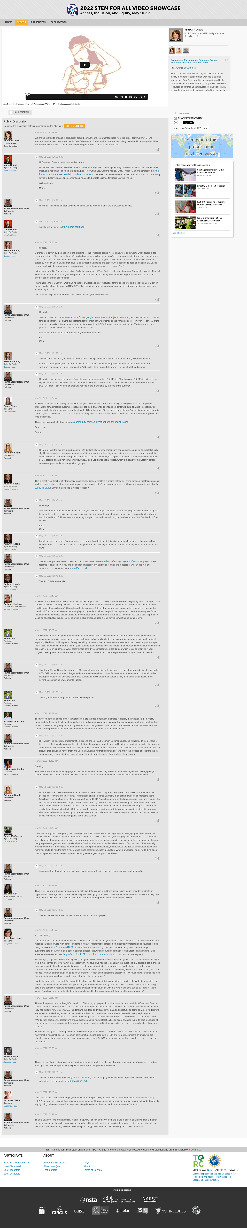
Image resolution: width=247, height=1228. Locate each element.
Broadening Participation (70, 104)
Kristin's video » (10, 256)
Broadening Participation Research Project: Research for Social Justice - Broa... (194, 61)
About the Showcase (54, 1162)
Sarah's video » (10, 412)
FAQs (86, 1162)
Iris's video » (9, 899)
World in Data (42, 487)
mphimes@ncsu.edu (73, 227)
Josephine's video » (12, 944)
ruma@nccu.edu (79, 568)
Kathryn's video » (11, 489)
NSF (226, 1170)
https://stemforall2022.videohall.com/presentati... (89, 954)
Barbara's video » (11, 609)
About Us (88, 1166)
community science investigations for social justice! (101, 422)
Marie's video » (10, 170)
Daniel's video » (10, 841)
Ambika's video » (11, 1062)
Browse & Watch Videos (16, 1162)
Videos (21, 22)
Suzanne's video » (11, 1106)
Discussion (19, 113)
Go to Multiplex (75, 126)
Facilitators (59, 22)
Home (8, 22)
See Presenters (11, 1170)
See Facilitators (11, 1173)
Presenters (38, 22)
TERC (210, 1170)
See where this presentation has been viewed (201, 146)
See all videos (179, 233)
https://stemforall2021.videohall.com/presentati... (76, 947)
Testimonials (50, 1170)
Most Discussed (12, 1166)
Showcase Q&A (52, 1166)
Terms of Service (92, 1170)
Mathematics (23, 104)
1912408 (188, 68)
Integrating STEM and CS (44, 104)
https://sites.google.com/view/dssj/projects (95, 317)
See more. (195, 1149)
